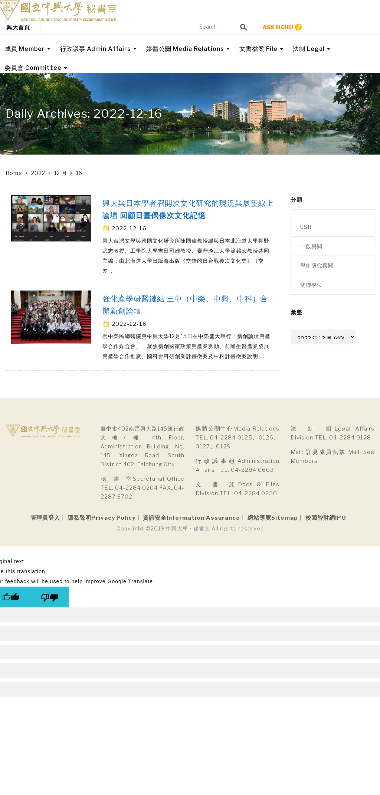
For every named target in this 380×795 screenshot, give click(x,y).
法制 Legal (309, 48)
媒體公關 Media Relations (185, 48)
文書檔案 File (258, 48)
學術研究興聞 (317, 265)
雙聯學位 (311, 285)
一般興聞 (311, 246)
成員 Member (25, 48)
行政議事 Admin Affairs (95, 48)
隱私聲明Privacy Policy (101, 518)
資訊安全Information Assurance (191, 518)
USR (306, 227)
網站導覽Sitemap (273, 518)
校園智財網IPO (325, 518)
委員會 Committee (33, 67)
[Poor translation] (49, 597)
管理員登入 (45, 518)
